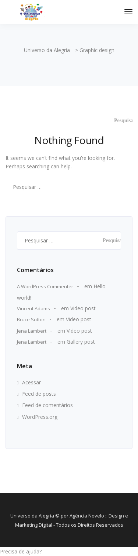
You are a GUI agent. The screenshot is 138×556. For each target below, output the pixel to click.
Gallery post (81, 341)
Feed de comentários (47, 405)
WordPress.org (39, 416)
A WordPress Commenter (45, 286)
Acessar (31, 382)
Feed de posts (39, 393)
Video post (83, 308)
